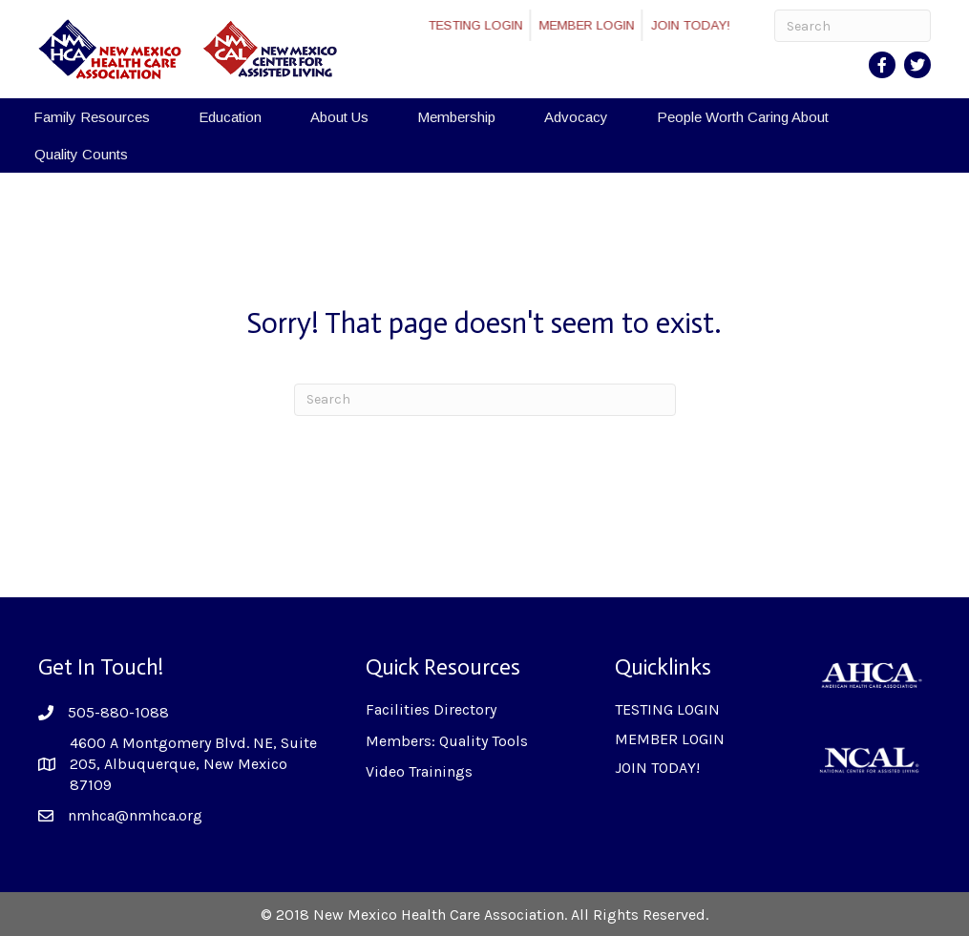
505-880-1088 (118, 712)
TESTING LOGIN (493, 25)
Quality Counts (81, 154)
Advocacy (576, 117)
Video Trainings (419, 771)
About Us (339, 117)
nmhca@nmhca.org (135, 815)
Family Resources (91, 117)
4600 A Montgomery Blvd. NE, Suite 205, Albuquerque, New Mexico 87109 (193, 764)
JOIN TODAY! (708, 25)
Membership (456, 117)
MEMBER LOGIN (604, 25)
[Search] (852, 26)
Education (230, 117)
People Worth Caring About (743, 117)
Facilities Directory (431, 709)
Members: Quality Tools (447, 741)
